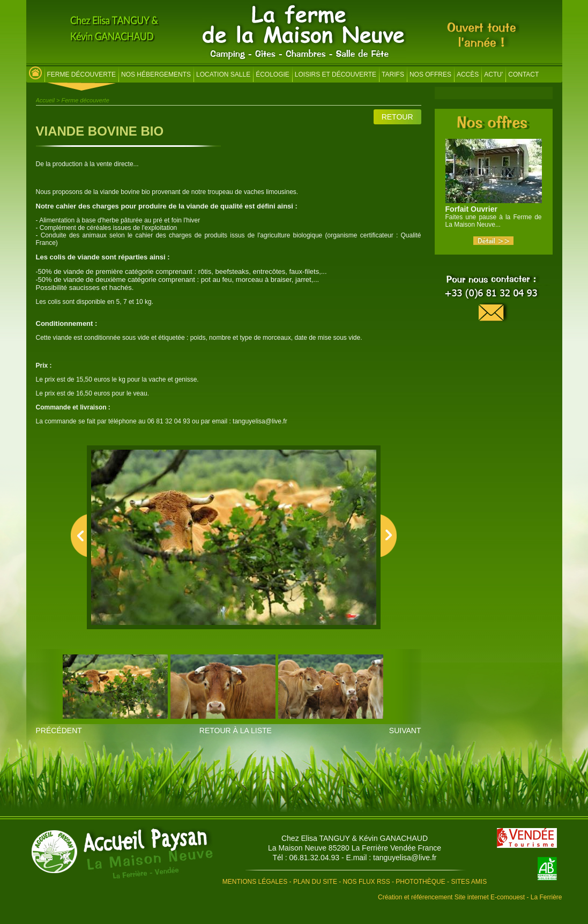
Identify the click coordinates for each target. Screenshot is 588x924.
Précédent (59, 730)
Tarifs (393, 74)
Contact (523, 74)
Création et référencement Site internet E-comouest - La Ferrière (470, 897)
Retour (397, 117)
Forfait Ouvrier (471, 209)
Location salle (223, 74)
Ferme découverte (81, 74)
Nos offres (430, 74)
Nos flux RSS (366, 881)
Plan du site (315, 881)
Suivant (405, 730)
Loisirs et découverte (335, 74)
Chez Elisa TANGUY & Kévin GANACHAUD (354, 838)
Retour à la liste (235, 730)
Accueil (45, 100)
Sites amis (469, 881)
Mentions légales (254, 881)
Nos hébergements (156, 74)
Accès (468, 74)
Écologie (272, 74)
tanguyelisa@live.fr (405, 857)
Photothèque (420, 881)
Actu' (493, 74)
